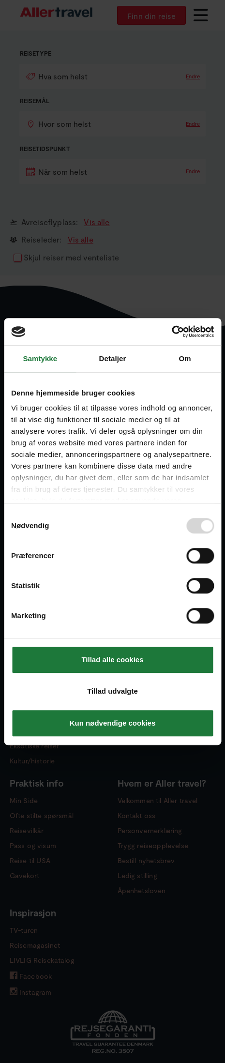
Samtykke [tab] (40, 358)
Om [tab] (185, 358)
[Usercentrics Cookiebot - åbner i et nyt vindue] (171, 331)
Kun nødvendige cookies (113, 723)
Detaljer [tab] (112, 358)
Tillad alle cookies (112, 659)
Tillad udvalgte (112, 691)
